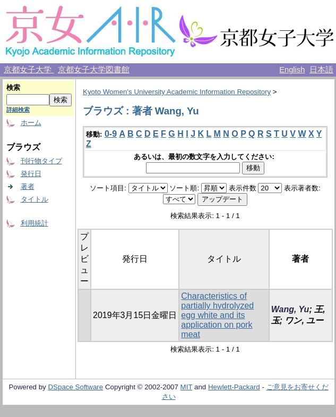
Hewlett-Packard (234, 387)
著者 (28, 186)
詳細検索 (18, 109)
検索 (13, 87)
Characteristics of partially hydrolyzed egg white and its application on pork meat (217, 315)
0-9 (111, 133)
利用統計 (34, 223)
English (292, 69)
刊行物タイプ (41, 161)
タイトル (34, 199)
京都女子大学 (29, 69)
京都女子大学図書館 (94, 69)
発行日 (31, 174)
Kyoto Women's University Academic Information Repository (177, 92)
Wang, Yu (290, 309)
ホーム (31, 123)
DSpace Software (75, 387)
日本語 (321, 69)
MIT (186, 387)
